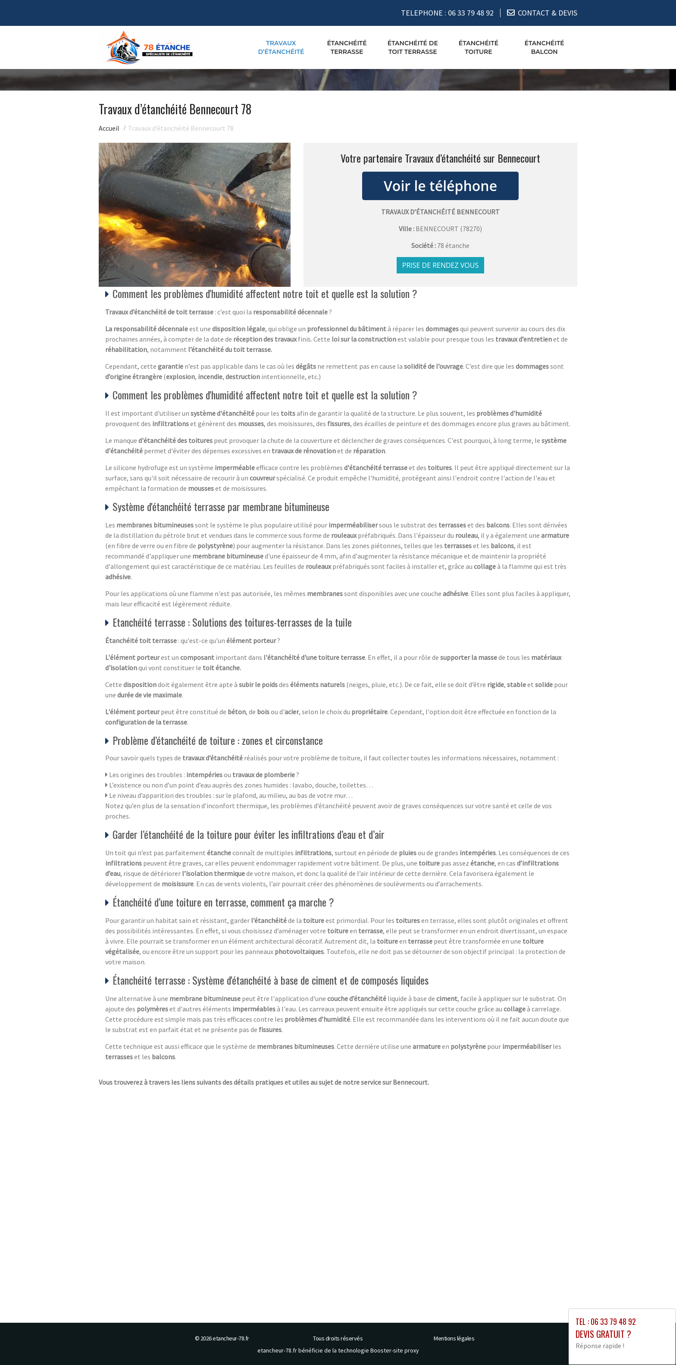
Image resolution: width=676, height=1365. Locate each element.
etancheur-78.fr (231, 1338)
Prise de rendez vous (440, 265)
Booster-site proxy (394, 1350)
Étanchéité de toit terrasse (413, 47)
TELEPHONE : (447, 13)
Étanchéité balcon (544, 47)
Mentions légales (454, 1338)
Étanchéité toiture (478, 47)
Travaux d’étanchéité (281, 47)
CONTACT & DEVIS (547, 13)
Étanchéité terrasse (346, 47)
